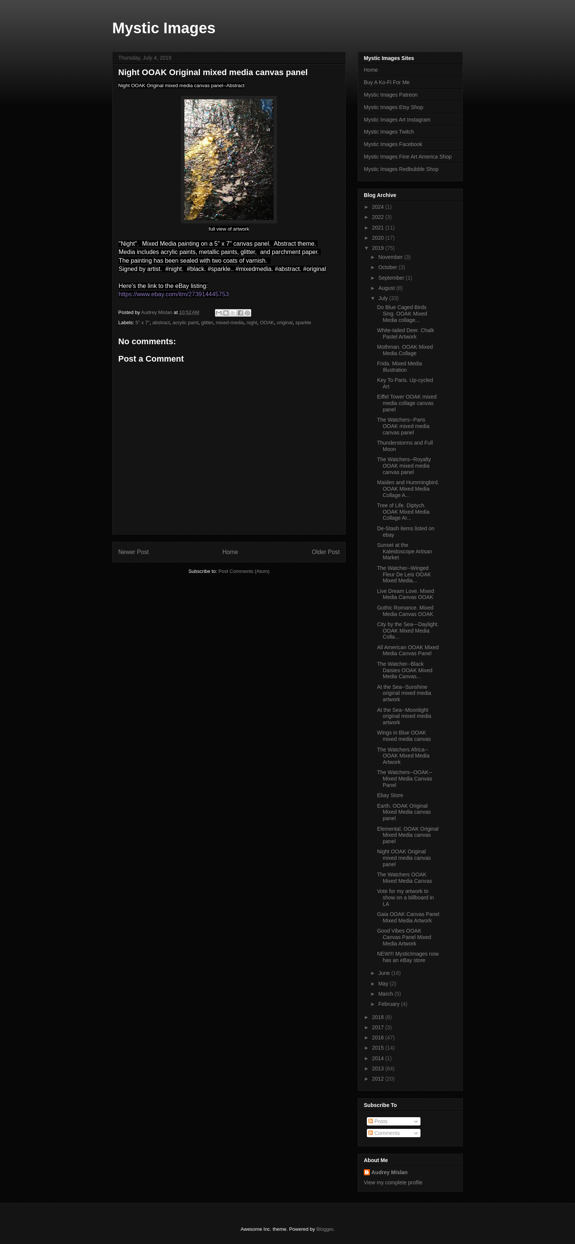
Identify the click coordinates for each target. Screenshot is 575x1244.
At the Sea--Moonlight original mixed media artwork (404, 716)
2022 (378, 217)
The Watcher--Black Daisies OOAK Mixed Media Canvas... (404, 670)
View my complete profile (393, 1182)
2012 (378, 1079)
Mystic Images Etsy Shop (393, 107)
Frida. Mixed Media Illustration (399, 366)
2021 (378, 228)
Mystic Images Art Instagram (397, 120)
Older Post (326, 552)
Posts (378, 1121)
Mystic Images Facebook (393, 144)
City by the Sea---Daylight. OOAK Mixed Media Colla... (408, 630)
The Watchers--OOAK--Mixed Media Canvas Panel (404, 778)
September (391, 278)
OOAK (267, 322)
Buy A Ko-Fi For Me (387, 82)
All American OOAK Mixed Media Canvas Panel (408, 650)
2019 (378, 248)
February (389, 1004)
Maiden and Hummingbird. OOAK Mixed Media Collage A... (408, 488)
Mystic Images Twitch (389, 132)
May (384, 984)
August (387, 288)
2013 (378, 1068)
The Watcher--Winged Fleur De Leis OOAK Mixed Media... (404, 574)
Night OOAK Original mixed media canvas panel (404, 857)
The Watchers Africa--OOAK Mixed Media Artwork (403, 756)
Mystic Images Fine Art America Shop (408, 157)
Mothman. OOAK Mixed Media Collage (405, 350)
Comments (384, 1133)
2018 (378, 1017)
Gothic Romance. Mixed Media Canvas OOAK (405, 611)
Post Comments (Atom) (243, 571)
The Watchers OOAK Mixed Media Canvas (404, 877)
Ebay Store (390, 795)
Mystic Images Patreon (390, 95)
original (285, 322)
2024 (378, 207)
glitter (207, 322)
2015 (378, 1048)
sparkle (303, 322)
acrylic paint (186, 322)
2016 (378, 1038)
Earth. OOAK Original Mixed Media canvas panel (404, 812)
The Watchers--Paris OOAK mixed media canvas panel (403, 426)
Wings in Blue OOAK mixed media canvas (404, 736)
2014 (378, 1058)
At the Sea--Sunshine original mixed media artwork (404, 693)
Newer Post (133, 552)
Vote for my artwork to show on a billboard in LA (405, 897)
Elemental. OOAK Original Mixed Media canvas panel (408, 835)
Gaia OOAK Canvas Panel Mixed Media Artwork (408, 917)
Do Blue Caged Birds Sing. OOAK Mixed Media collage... (402, 313)
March (386, 994)
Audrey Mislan (389, 1172)
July (383, 298)
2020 (378, 238)
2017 (378, 1027)
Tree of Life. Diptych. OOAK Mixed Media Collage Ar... (403, 511)
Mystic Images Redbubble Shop (401, 169)
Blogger (324, 1229)
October (388, 267)
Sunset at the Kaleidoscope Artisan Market (404, 551)
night (252, 322)
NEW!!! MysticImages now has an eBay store (408, 957)
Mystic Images (163, 28)
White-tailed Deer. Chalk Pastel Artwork (405, 333)
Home (230, 552)
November (391, 257)
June (384, 973)
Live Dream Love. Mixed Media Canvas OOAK (405, 594)
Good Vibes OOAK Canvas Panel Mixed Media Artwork (404, 937)
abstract (161, 322)
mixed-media (230, 322)
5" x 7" (143, 322)
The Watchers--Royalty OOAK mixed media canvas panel (404, 465)
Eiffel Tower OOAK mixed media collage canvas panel (406, 403)
